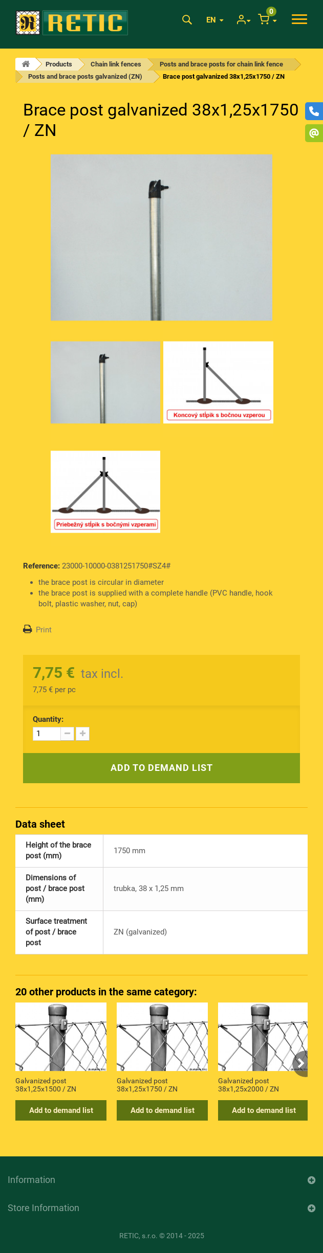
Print (44, 629)
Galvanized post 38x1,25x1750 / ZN (147, 1085)
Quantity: (48, 719)
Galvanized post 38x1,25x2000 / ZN (248, 1085)
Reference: (41, 566)
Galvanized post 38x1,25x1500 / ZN (45, 1085)
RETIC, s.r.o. (138, 1236)
